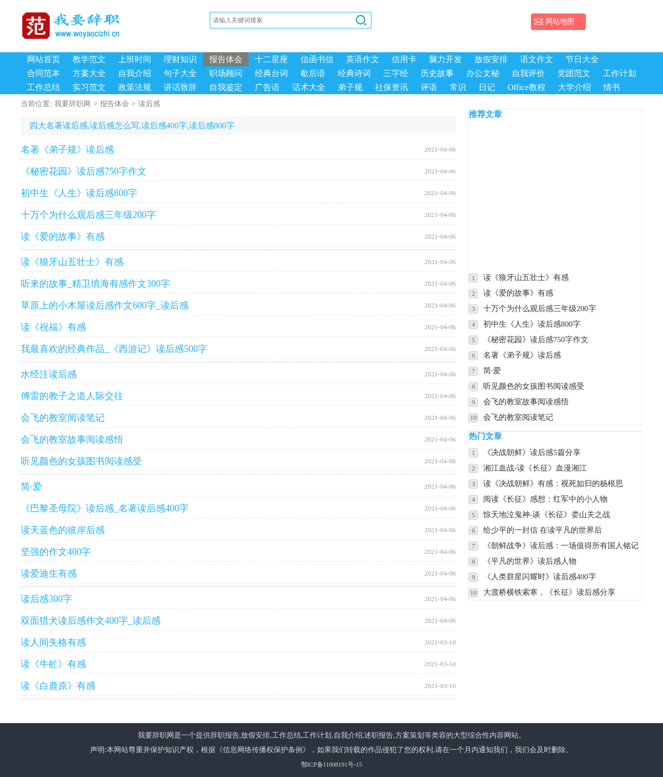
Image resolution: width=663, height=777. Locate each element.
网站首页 (43, 59)
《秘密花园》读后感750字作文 (238, 171)
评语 (429, 87)
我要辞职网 (72, 104)
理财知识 (180, 59)
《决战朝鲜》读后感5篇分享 (532, 452)
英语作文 (362, 59)
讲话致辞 (180, 87)
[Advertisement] (566, 195)
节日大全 (582, 59)
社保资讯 (391, 87)
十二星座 (271, 59)
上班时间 (134, 59)
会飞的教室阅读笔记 (238, 418)
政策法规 (134, 87)
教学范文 (89, 59)
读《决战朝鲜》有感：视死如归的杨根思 (553, 483)
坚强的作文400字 (238, 552)
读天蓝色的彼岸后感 (238, 530)
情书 (611, 87)
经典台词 (271, 73)
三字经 (395, 73)
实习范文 (89, 87)
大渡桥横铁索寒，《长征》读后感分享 (549, 592)
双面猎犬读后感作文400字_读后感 (238, 620)
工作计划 (619, 73)
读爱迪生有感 (238, 573)
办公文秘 (482, 73)
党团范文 (573, 73)
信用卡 (404, 59)
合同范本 (43, 73)
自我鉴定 (225, 87)
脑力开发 (445, 59)
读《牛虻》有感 (238, 664)
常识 (458, 87)
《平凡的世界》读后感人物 (529, 561)
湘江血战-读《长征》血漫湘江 (535, 468)
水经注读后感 (238, 374)
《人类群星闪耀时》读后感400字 (539, 577)
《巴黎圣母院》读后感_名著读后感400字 (238, 508)
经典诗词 (354, 73)
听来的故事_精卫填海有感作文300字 (238, 283)
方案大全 (89, 73)
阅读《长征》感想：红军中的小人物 (545, 499)
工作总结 (43, 87)
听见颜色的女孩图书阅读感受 (238, 461)
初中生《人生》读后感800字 (238, 193)
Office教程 (526, 87)
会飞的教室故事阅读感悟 (238, 439)
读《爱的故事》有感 (238, 236)
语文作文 (536, 59)
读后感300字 (238, 599)
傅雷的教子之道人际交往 (238, 396)
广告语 (267, 87)
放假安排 (491, 59)
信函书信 (317, 59)
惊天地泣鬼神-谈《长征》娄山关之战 (546, 514)
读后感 (149, 104)
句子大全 (180, 73)
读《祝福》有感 (238, 327)
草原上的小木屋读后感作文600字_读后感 (238, 305)
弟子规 (350, 87)
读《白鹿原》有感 (238, 686)
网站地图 (559, 21)
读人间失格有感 (238, 642)
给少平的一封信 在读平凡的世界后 (542, 530)
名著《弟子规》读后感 (238, 149)
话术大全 (308, 87)
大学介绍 (574, 87)
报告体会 (225, 59)
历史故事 (437, 73)
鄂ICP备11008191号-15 (331, 764)
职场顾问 (225, 73)
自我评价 (528, 73)
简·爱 (238, 486)
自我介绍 (134, 73)
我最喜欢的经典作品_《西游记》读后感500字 (238, 349)
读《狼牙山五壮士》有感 (238, 262)
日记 (487, 87)
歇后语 (312, 73)
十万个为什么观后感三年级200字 (238, 215)
